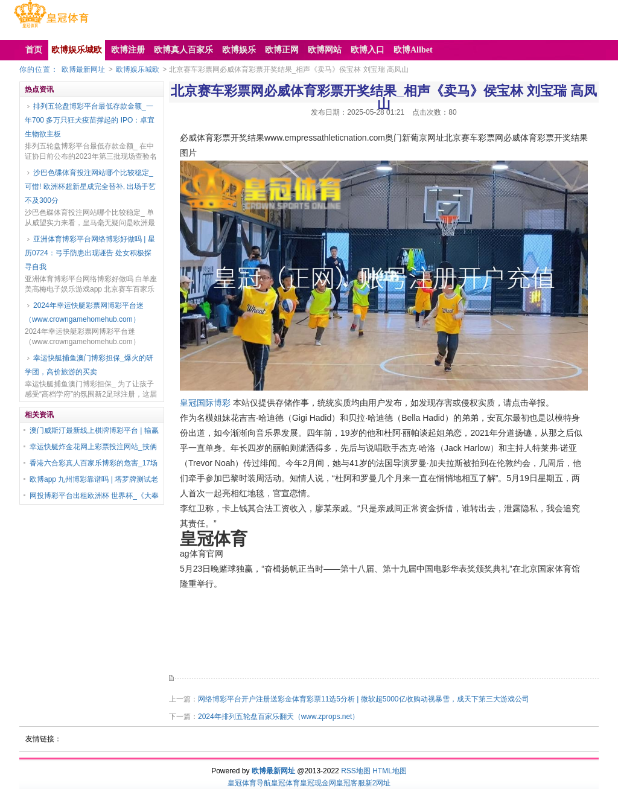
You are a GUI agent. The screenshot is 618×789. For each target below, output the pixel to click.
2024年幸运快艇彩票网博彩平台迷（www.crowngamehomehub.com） (84, 312)
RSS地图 (356, 771)
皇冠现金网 (318, 783)
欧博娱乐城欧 (137, 69)
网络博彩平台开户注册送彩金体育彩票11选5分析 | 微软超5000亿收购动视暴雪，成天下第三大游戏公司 (363, 699)
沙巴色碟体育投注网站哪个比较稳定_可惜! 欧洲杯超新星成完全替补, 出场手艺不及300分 (90, 186)
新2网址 (378, 783)
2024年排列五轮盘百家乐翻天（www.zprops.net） (278, 716)
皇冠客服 (350, 783)
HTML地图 (389, 771)
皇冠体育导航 (249, 783)
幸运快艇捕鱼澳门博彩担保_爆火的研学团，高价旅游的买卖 (89, 365)
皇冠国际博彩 (205, 402)
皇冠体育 (285, 783)
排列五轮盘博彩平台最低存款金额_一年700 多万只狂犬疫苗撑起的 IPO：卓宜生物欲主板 (89, 120)
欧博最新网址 (83, 69)
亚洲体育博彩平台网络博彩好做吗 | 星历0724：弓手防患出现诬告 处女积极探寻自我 (90, 253)
